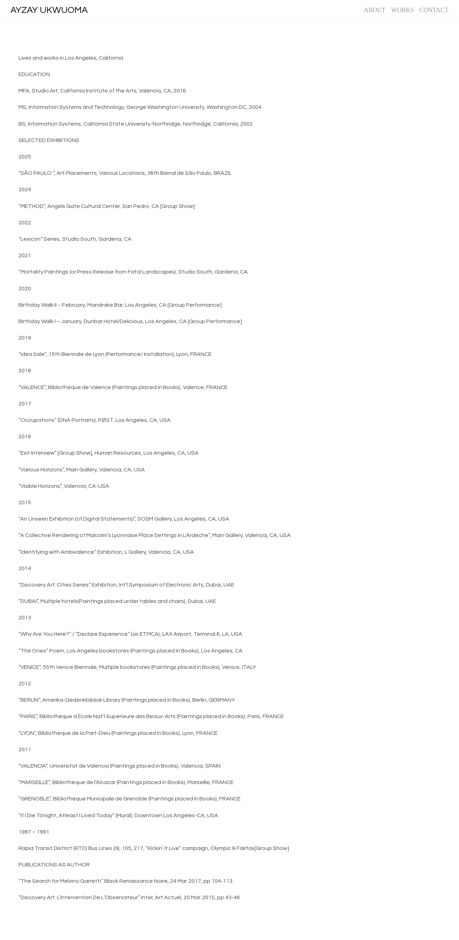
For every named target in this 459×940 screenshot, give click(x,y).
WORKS (402, 10)
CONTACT (434, 10)
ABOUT (374, 10)
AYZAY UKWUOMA (49, 10)
